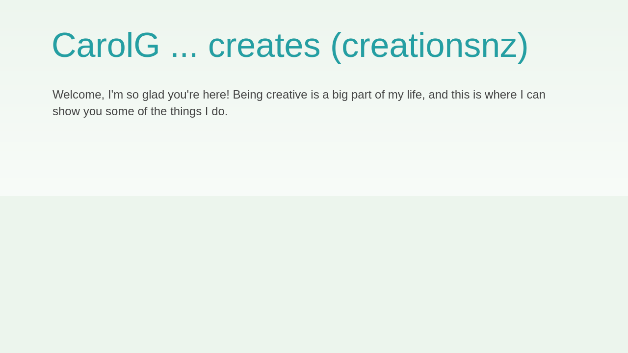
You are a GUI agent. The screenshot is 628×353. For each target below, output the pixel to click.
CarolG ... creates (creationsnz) (290, 45)
